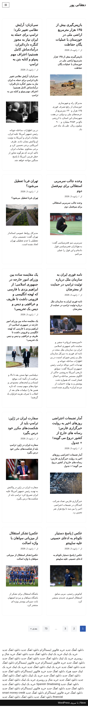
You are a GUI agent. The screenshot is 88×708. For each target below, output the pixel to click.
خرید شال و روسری (47, 682)
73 (46, 630)
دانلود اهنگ (22, 656)
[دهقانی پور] (78, 5)
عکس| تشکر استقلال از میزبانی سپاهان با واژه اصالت (23, 540)
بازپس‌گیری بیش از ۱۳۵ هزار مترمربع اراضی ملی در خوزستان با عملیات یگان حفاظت (69, 34)
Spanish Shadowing (48, 686)
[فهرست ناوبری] (5, 4)
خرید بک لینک (70, 656)
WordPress (64, 705)
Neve (83, 705)
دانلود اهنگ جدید (30, 652)
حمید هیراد (71, 673)
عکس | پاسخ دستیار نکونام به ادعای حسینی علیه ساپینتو (66, 540)
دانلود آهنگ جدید (75, 652)
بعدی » (33, 630)
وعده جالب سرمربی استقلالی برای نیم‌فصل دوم (66, 186)
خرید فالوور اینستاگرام (52, 652)
